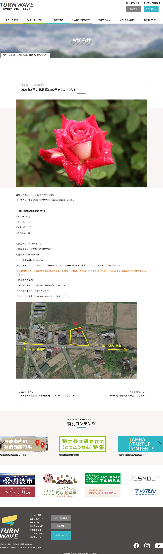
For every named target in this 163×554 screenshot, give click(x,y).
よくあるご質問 (127, 20)
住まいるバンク (34, 20)
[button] (3, 444)
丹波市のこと (104, 20)
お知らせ (12, 55)
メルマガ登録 (134, 3)
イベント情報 (11, 20)
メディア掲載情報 (153, 3)
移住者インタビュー (81, 20)
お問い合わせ (151, 9)
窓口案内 (133, 9)
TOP (4, 55)
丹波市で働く (58, 20)
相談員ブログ (150, 20)
